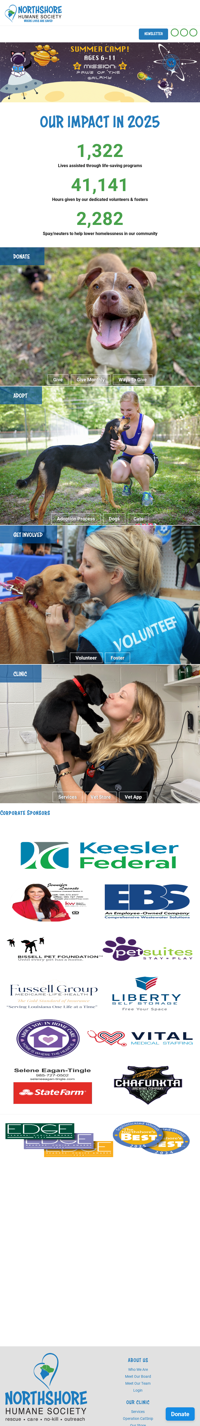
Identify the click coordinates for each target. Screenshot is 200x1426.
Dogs (114, 518)
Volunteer (86, 658)
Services (67, 797)
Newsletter (153, 34)
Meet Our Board (138, 1376)
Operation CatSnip (138, 1418)
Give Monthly (91, 379)
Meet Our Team (138, 1383)
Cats (138, 518)
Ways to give (133, 379)
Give (58, 379)
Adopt (20, 395)
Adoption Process (76, 518)
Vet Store (101, 797)
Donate (21, 256)
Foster (117, 658)
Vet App (133, 797)
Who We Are (138, 1369)
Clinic (20, 674)
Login (138, 1390)
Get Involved (28, 535)
